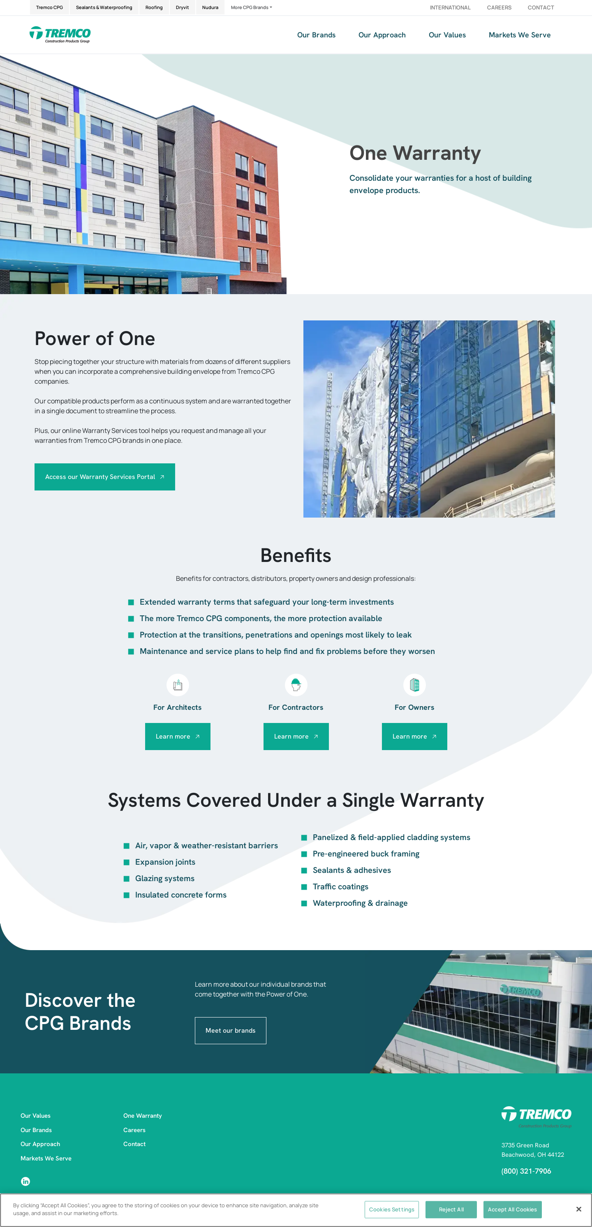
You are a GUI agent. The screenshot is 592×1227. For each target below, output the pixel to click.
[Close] (579, 1209)
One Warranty (142, 1116)
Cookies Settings (391, 1209)
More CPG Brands (249, 7)
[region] (296, 1210)
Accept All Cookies (512, 1209)
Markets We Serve (520, 34)
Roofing (154, 7)
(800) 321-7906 (526, 1171)
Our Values (447, 34)
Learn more (173, 736)
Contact (541, 7)
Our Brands (316, 34)
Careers (499, 7)
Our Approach (382, 34)
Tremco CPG (49, 7)
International (450, 7)
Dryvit (182, 7)
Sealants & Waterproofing (104, 7)
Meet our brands (231, 1030)
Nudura (210, 7)
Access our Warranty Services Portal (100, 476)
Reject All (451, 1209)
